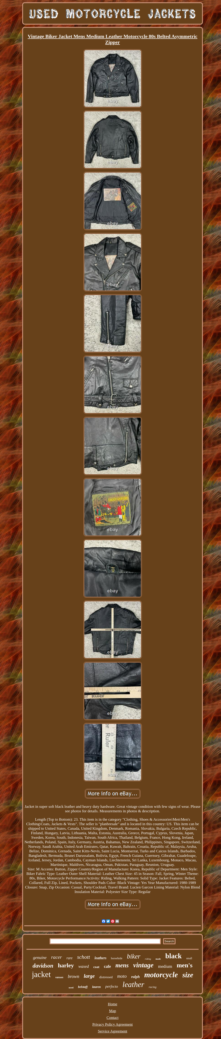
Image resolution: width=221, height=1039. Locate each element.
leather (133, 984)
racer (56, 957)
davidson (43, 966)
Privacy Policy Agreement (112, 1024)
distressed (106, 977)
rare (70, 958)
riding (148, 958)
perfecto (111, 986)
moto (122, 976)
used (71, 987)
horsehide (116, 958)
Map (112, 1011)
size (187, 975)
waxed (83, 966)
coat (96, 967)
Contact (113, 1017)
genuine (40, 957)
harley (66, 965)
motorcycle (161, 975)
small (189, 958)
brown (73, 976)
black (173, 956)
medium (165, 966)
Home (112, 1004)
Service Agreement (112, 1031)
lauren (96, 987)
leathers (100, 958)
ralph (135, 977)
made (158, 959)
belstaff (83, 987)
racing (153, 987)
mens (122, 965)
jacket (41, 974)
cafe (107, 966)
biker (133, 956)
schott (83, 957)
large (89, 976)
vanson (59, 977)
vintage (143, 965)
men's (184, 965)
